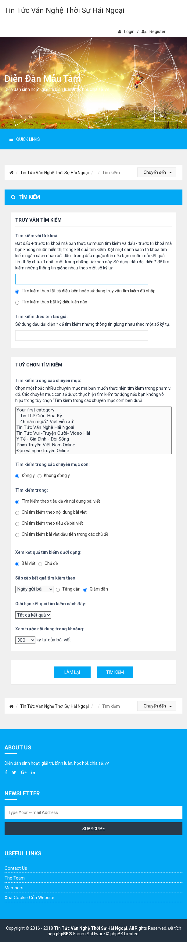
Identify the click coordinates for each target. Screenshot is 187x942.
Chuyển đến (158, 172)
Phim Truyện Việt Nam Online (93, 445)
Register (154, 31)
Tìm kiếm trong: (31, 490)
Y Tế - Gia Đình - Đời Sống (93, 439)
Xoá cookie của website (29, 897)
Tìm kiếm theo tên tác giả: (41, 316)
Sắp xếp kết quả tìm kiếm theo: (46, 578)
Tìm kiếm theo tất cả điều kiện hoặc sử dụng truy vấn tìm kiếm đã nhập (85, 291)
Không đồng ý (54, 475)
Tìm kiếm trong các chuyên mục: (48, 380)
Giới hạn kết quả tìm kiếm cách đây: (50, 603)
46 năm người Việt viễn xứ (93, 422)
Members (14, 888)
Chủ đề (48, 563)
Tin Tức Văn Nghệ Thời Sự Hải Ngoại (64, 10)
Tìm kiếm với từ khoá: (37, 235)
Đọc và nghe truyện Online (93, 451)
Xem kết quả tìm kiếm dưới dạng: (48, 552)
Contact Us (16, 868)
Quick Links (24, 139)
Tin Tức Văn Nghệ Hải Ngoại (93, 427)
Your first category (93, 410)
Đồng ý (25, 475)
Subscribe (93, 828)
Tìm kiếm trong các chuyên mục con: (52, 464)
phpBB (62, 933)
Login (126, 31)
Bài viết (25, 563)
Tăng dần (68, 589)
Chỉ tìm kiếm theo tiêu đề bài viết (49, 523)
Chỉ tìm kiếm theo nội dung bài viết (51, 512)
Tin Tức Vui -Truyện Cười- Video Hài (93, 433)
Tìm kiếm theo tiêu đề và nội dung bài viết (57, 501)
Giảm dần (95, 589)
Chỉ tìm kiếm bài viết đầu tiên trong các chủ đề (61, 534)
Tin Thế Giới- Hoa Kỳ (93, 416)
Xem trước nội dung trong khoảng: (49, 628)
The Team (15, 878)
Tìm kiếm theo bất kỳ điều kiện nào (51, 302)
